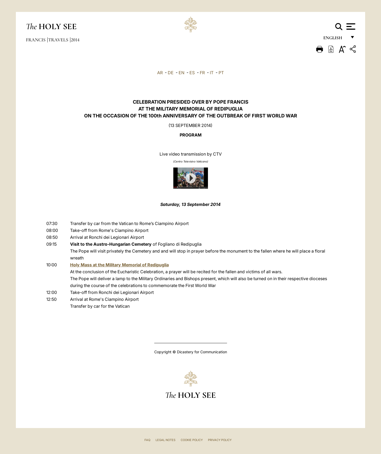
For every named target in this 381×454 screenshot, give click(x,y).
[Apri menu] (350, 26)
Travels (58, 40)
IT (212, 72)
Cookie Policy (192, 440)
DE (171, 72)
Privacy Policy (220, 440)
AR (160, 72)
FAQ (147, 440)
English (335, 39)
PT (221, 72)
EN (181, 72)
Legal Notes (165, 440)
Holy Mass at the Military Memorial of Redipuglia (119, 264)
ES (192, 72)
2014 (75, 40)
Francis (36, 40)
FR (202, 72)
